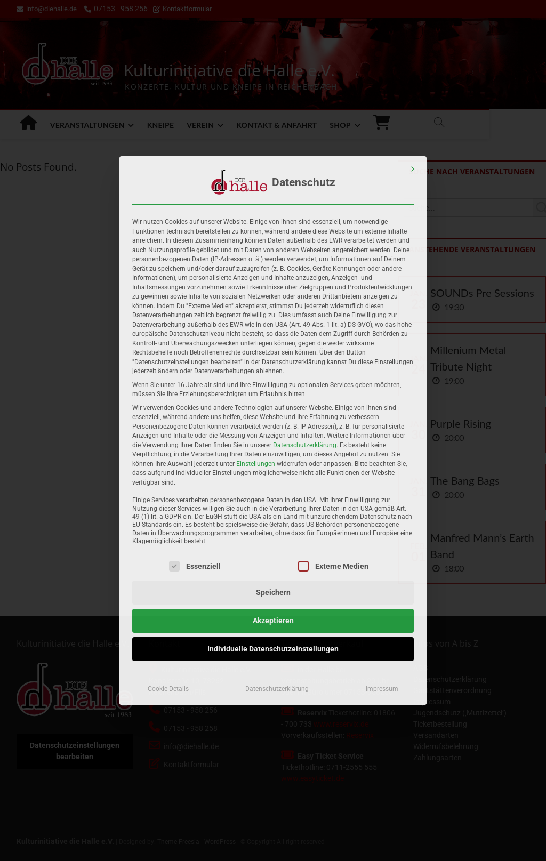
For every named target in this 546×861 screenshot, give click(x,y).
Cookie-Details (168, 689)
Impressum (382, 689)
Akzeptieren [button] (273, 620)
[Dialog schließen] (413, 169)
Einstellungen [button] (255, 464)
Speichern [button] (273, 592)
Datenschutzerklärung (304, 445)
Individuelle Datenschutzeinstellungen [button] (273, 649)
